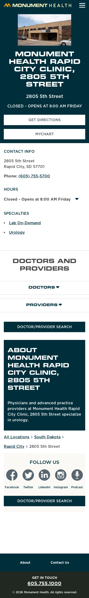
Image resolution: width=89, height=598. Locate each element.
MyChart (44, 134)
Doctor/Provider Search (44, 327)
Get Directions (56, 121)
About (25, 562)
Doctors (41, 288)
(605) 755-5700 (34, 176)
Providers (41, 305)
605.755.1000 (44, 583)
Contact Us (60, 562)
